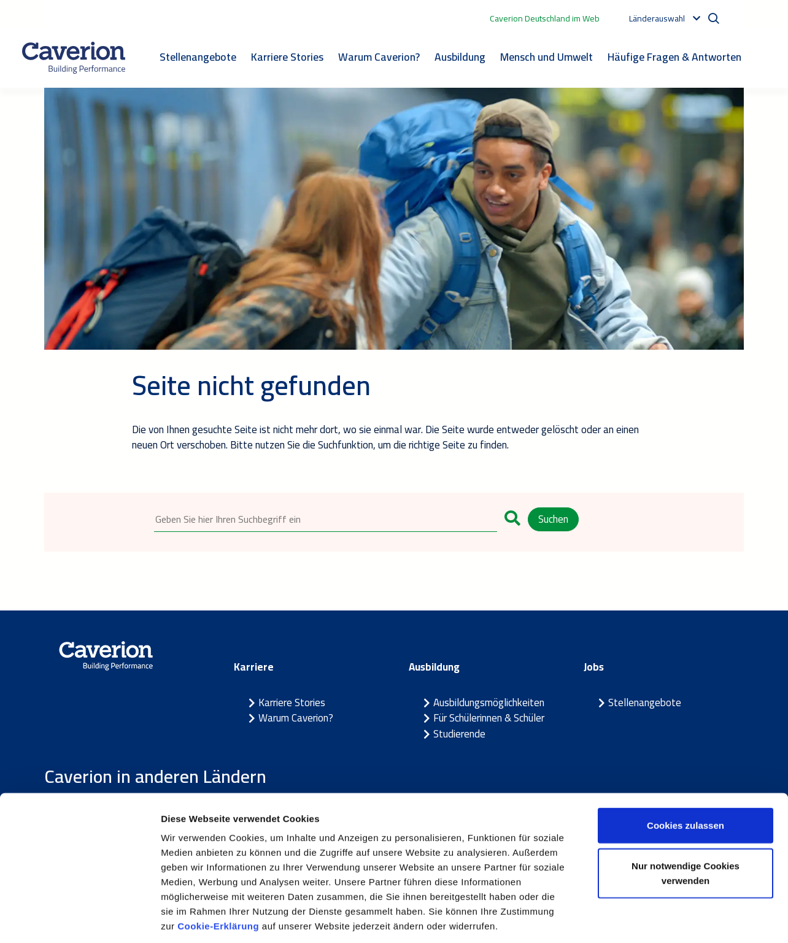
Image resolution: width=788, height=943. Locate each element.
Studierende (459, 734)
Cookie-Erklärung (219, 869)
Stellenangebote (198, 57)
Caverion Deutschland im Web (545, 18)
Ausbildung (460, 57)
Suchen (553, 519)
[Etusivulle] (73, 58)
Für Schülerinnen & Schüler (488, 718)
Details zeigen (653, 919)
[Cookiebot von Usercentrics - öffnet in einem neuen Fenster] (79, 919)
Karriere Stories (287, 57)
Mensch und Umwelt (546, 57)
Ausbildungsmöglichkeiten (488, 703)
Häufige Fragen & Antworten (674, 57)
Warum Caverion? (379, 57)
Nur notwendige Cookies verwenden (686, 816)
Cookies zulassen (685, 768)
